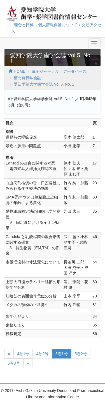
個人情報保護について (57, 25)
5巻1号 (61, 354)
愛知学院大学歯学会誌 (33, 84)
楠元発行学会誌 (27, 78)
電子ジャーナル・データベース (59, 71)
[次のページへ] (28, 363)
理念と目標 (24, 25)
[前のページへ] (9, 353)
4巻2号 (42, 354)
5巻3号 (14, 363)
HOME (17, 71)
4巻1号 (23, 354)
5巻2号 (81, 354)
